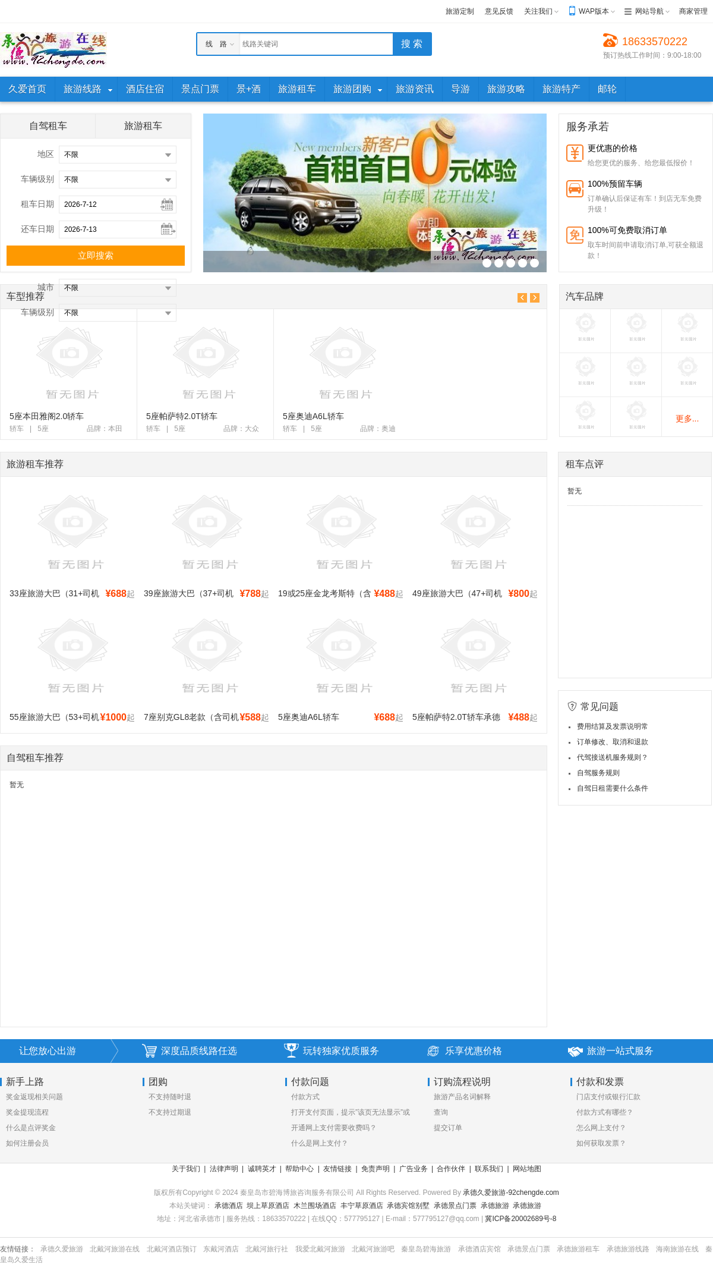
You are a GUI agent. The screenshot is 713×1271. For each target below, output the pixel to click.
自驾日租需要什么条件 (612, 788)
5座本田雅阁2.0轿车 (47, 416)
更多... (687, 418)
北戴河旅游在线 (115, 1249)
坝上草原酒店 (268, 1205)
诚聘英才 (262, 1169)
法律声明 (224, 1169)
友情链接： (18, 1249)
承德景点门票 (455, 1205)
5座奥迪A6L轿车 (313, 416)
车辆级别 (37, 179)
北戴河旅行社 (266, 1249)
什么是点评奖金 (31, 1128)
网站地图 (527, 1169)
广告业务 (413, 1169)
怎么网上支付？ (601, 1128)
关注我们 (538, 11)
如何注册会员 (27, 1143)
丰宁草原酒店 (361, 1205)
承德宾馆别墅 (408, 1205)
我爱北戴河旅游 (320, 1249)
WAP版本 (594, 11)
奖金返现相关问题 (34, 1097)
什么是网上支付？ (319, 1143)
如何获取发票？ (601, 1143)
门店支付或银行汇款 (608, 1097)
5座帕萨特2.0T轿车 (181, 416)
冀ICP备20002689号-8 (520, 1219)
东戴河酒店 (221, 1249)
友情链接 (337, 1169)
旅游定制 (460, 11)
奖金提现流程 (27, 1112)
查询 (441, 1112)
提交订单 (448, 1128)
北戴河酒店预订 (172, 1249)
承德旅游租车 (578, 1249)
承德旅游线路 (628, 1249)
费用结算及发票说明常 (612, 726)
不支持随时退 (170, 1097)
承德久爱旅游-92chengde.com (511, 1192)
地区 (45, 154)
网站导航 (649, 11)
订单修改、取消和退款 (612, 742)
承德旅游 (495, 1205)
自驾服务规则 (598, 773)
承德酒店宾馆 (479, 1249)
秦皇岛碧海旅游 (426, 1249)
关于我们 (186, 1169)
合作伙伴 (451, 1169)
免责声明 (375, 1169)
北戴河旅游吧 (373, 1249)
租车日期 (37, 204)
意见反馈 (499, 11)
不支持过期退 (170, 1112)
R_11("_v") (486, 263)
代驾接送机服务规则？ (612, 757)
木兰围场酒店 (315, 1205)
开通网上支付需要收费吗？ (334, 1128)
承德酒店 (228, 1205)
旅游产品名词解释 (462, 1097)
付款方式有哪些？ (604, 1112)
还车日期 (37, 229)
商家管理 (693, 11)
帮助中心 (299, 1169)
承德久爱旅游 (61, 1249)
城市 (45, 287)
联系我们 (489, 1169)
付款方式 (305, 1097)
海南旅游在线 (677, 1249)
